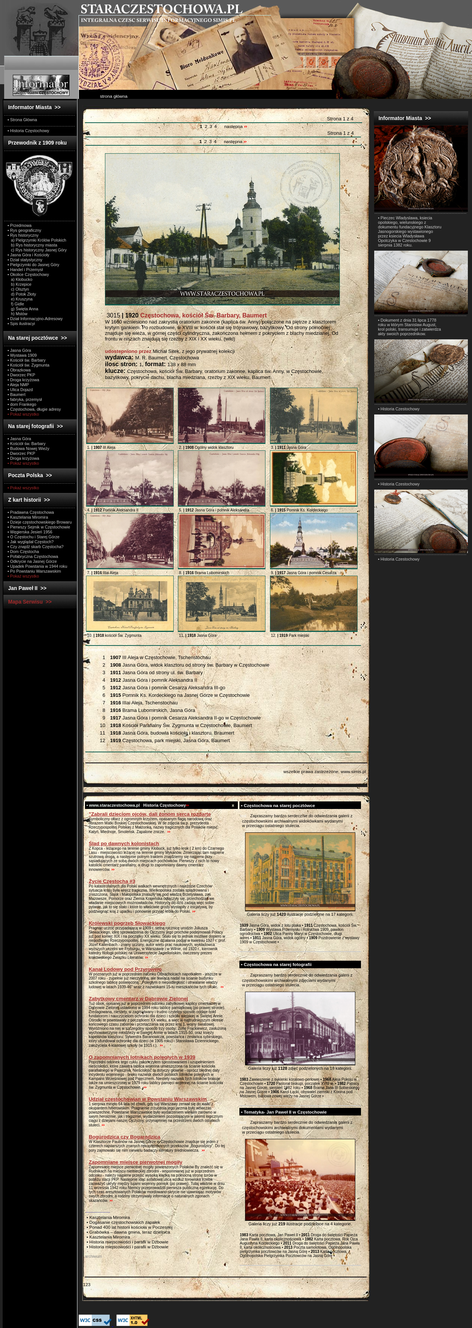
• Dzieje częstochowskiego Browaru (40, 522)
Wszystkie (106, 649)
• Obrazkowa (19, 370)
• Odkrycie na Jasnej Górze (32, 561)
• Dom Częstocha (23, 551)
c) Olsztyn (18, 289)
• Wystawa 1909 (22, 355)
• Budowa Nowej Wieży (28, 448)
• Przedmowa (20, 225)
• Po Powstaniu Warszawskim (34, 571)
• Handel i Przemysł (25, 269)
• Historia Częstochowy (28, 130)
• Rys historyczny (23, 235)
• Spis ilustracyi (21, 323)
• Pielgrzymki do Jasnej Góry (33, 264)
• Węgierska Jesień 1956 (30, 532)
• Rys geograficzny (24, 230)
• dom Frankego (22, 404)
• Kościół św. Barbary (27, 360)
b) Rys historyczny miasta (32, 245)
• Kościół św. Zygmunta (28, 365)
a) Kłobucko (20, 279)
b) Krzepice (19, 284)
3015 (186, 315)
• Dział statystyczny (25, 259)
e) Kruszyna (20, 299)
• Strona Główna (22, 119)
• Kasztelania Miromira (28, 517)
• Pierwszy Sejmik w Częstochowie (39, 527)
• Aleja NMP (18, 384)
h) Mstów (18, 313)
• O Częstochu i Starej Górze (34, 537)
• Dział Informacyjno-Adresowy (35, 318)
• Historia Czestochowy (399, 409)
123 (86, 1284)
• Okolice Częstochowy (28, 274)
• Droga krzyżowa (23, 379)
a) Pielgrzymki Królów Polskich (37, 240)
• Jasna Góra (19, 350)
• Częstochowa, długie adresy (34, 409)
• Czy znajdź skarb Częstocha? (35, 546)
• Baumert (16, 394)
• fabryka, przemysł (25, 399)
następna (235, 126)
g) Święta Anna (23, 309)
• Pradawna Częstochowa (31, 512)
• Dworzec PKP (21, 375)
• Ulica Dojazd (20, 389)
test (243, 815)
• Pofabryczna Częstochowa (33, 556)
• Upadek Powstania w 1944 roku (37, 566)
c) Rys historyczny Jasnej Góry (37, 250)
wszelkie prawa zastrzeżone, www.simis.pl (324, 771)
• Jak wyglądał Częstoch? (31, 541)
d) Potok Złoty (22, 294)
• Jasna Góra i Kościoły (28, 255)
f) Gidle (16, 304)
